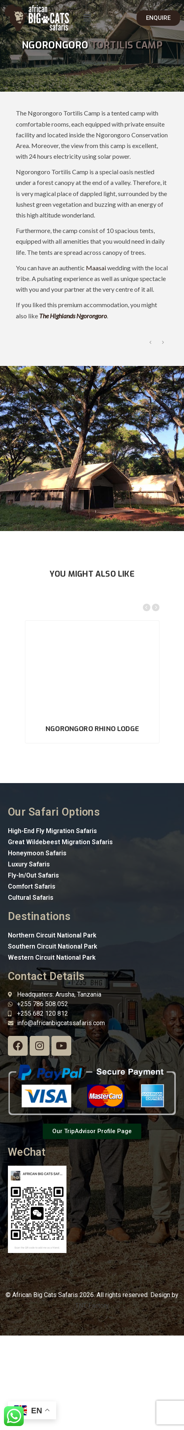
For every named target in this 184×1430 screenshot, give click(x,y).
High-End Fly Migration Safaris (52, 925)
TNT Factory (92, 1399)
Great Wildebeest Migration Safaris (60, 936)
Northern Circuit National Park (52, 1029)
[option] (90, 382)
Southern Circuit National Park (52, 1040)
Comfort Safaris (31, 980)
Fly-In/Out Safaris (33, 969)
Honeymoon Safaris (37, 947)
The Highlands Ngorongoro (73, 315)
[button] (87, 17)
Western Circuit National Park (52, 1051)
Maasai (96, 267)
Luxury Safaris (29, 958)
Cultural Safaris (30, 991)
